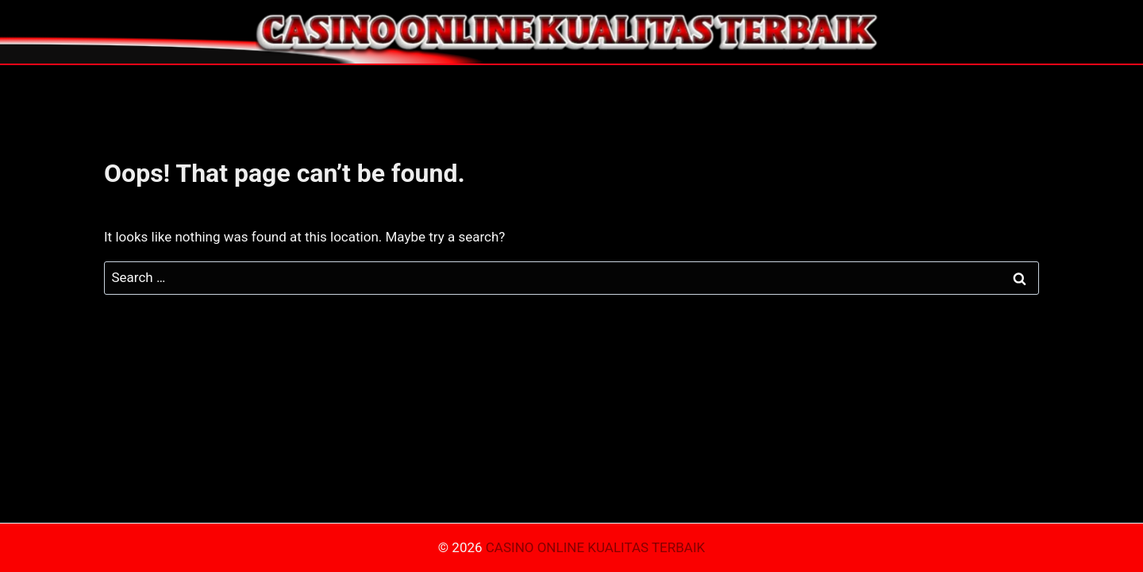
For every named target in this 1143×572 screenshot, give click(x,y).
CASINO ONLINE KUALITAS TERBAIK (595, 547)
